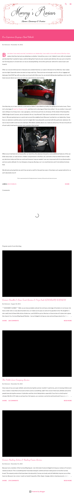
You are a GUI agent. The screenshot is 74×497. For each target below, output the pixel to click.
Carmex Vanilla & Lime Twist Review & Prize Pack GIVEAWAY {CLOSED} (34, 299)
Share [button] (67, 184)
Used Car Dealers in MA (20, 109)
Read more (68, 320)
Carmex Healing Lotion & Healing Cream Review (22, 459)
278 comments (13, 480)
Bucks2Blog (12, 184)
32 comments (13, 400)
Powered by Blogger (37, 491)
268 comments (13, 320)
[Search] (66, 3)
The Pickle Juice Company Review (16, 379)
